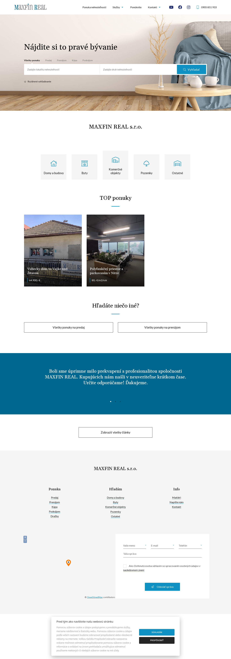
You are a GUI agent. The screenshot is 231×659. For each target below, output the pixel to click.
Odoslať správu (162, 586)
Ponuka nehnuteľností (94, 7)
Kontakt (152, 7)
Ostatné (115, 516)
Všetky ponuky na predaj (69, 327)
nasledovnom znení (133, 570)
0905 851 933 (209, 7)
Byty (115, 502)
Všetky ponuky (32, 60)
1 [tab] (110, 401)
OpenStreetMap (95, 597)
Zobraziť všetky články (115, 432)
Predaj (48, 60)
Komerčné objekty (115, 506)
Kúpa (74, 60)
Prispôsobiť (157, 640)
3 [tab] (120, 401)
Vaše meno (129, 545)
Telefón (183, 545)
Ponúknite (135, 7)
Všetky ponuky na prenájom (162, 327)
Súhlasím (157, 632)
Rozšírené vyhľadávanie (37, 81)
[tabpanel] (115, 380)
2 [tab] (115, 401)
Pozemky (115, 511)
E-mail (154, 545)
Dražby (55, 516)
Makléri (176, 497)
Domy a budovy (115, 497)
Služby (116, 7)
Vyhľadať (191, 69)
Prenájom (62, 60)
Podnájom (87, 60)
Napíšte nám (177, 502)
